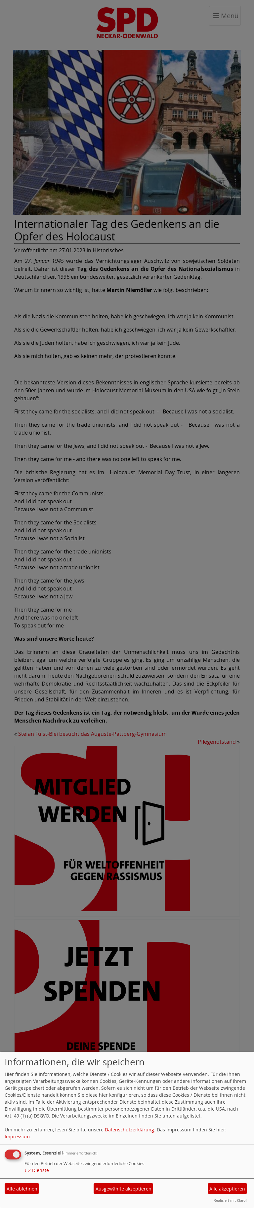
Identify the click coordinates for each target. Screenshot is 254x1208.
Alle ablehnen (22, 1189)
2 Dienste (36, 1170)
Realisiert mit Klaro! (230, 1200)
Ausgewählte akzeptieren (123, 1189)
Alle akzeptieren (227, 1189)
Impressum (17, 1136)
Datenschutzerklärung (129, 1129)
